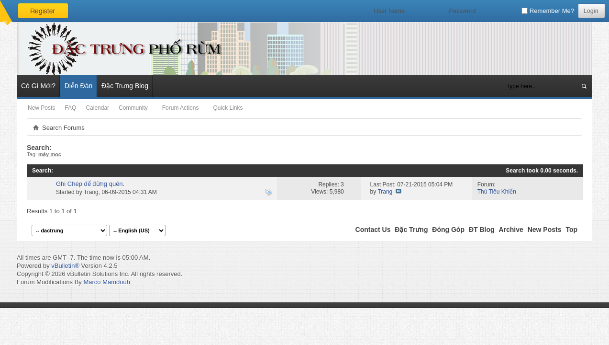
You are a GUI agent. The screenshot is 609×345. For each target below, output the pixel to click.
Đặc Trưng (411, 229)
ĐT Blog (482, 229)
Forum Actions (180, 107)
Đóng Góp (448, 229)
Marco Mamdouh (106, 282)
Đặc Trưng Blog (124, 86)
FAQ (70, 107)
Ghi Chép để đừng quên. (90, 183)
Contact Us (373, 229)
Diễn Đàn (79, 86)
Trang (91, 192)
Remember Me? (547, 10)
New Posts (41, 107)
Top (571, 229)
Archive (510, 229)
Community (133, 107)
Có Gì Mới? (38, 86)
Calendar (97, 107)
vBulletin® (65, 265)
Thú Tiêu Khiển (496, 191)
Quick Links (228, 107)
